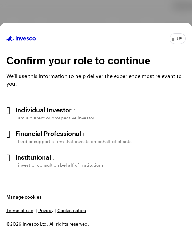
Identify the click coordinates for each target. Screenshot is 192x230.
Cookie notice (71, 210)
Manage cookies (24, 197)
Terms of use (19, 210)
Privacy (45, 210)
